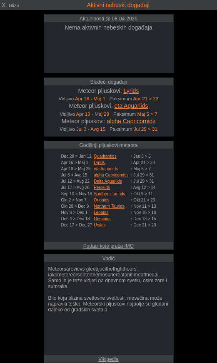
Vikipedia (108, 359)
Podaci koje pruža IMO (108, 246)
